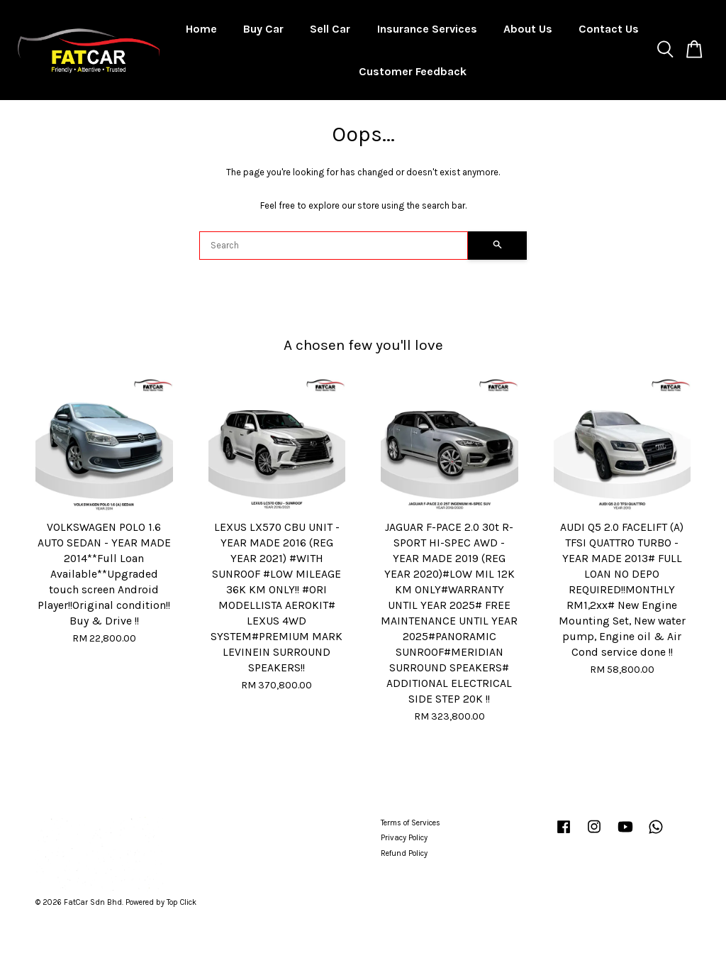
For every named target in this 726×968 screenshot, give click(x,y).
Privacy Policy (404, 837)
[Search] (333, 245)
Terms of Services (410, 822)
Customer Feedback (413, 71)
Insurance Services (427, 28)
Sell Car (330, 28)
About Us (527, 28)
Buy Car (263, 28)
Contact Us (609, 28)
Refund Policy (404, 853)
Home (201, 28)
